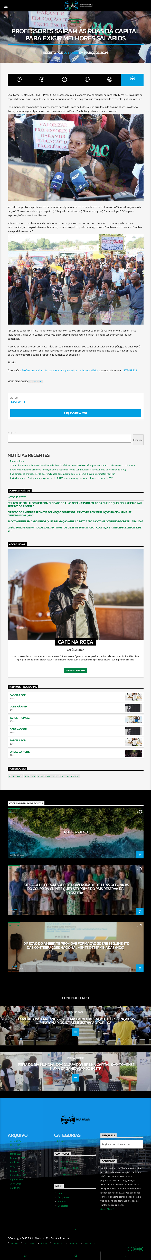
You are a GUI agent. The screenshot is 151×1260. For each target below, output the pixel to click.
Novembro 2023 (18, 1175)
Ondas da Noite (20, 752)
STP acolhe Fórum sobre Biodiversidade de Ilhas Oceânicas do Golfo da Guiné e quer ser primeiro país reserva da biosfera (72, 465)
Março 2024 (16, 1166)
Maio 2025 (15, 1145)
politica (58, 776)
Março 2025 (16, 1153)
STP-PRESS (130, 370)
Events (58, 1243)
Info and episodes (75, 670)
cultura (30, 776)
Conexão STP (18, 706)
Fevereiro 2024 (17, 1170)
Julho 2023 (15, 1183)
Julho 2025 (15, 1140)
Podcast (29, 1243)
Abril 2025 (15, 1149)
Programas (63, 1197)
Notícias (75, 22)
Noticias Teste (17, 460)
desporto (44, 776)
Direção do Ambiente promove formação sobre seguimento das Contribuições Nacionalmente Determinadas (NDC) (68, 469)
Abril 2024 (15, 1162)
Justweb (71, 52)
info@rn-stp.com (68, 1174)
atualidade (15, 776)
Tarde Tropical (20, 718)
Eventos (62, 1201)
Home (61, 1193)
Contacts (89, 1243)
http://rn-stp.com (68, 1161)
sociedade (35, 381)
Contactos (63, 1205)
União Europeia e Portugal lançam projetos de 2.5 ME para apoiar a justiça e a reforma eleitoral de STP (61, 478)
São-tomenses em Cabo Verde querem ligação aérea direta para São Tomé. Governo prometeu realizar (62, 473)
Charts (73, 1243)
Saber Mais (107, 1209)
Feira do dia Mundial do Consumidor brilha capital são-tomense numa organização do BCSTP (76, 1067)
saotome (14, 852)
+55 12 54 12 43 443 (69, 1167)
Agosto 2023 (16, 1179)
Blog (44, 1243)
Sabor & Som (18, 695)
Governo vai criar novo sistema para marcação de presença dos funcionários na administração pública (76, 1021)
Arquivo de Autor (75, 413)
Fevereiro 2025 (17, 1158)
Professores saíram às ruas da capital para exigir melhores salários (60, 370)
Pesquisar (12, 432)
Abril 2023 (15, 1187)
